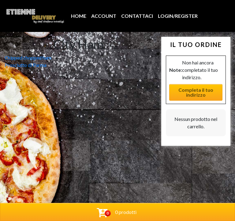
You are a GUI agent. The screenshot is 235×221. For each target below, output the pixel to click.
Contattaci (137, 16)
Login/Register (178, 16)
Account (103, 16)
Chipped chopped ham (28, 57)
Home (78, 16)
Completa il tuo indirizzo (195, 92)
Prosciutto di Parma (26, 65)
